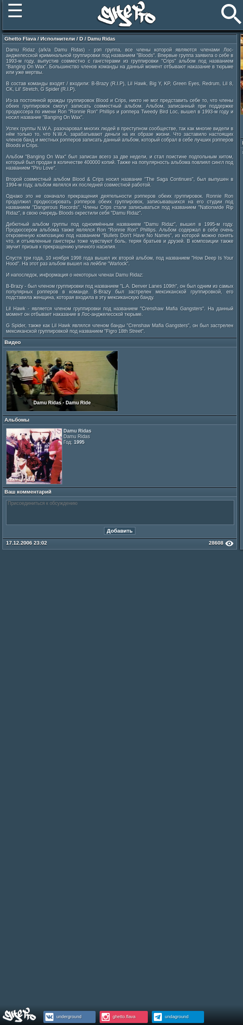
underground (62, 1016)
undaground (170, 1016)
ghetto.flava (118, 1016)
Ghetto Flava (20, 39)
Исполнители (58, 39)
